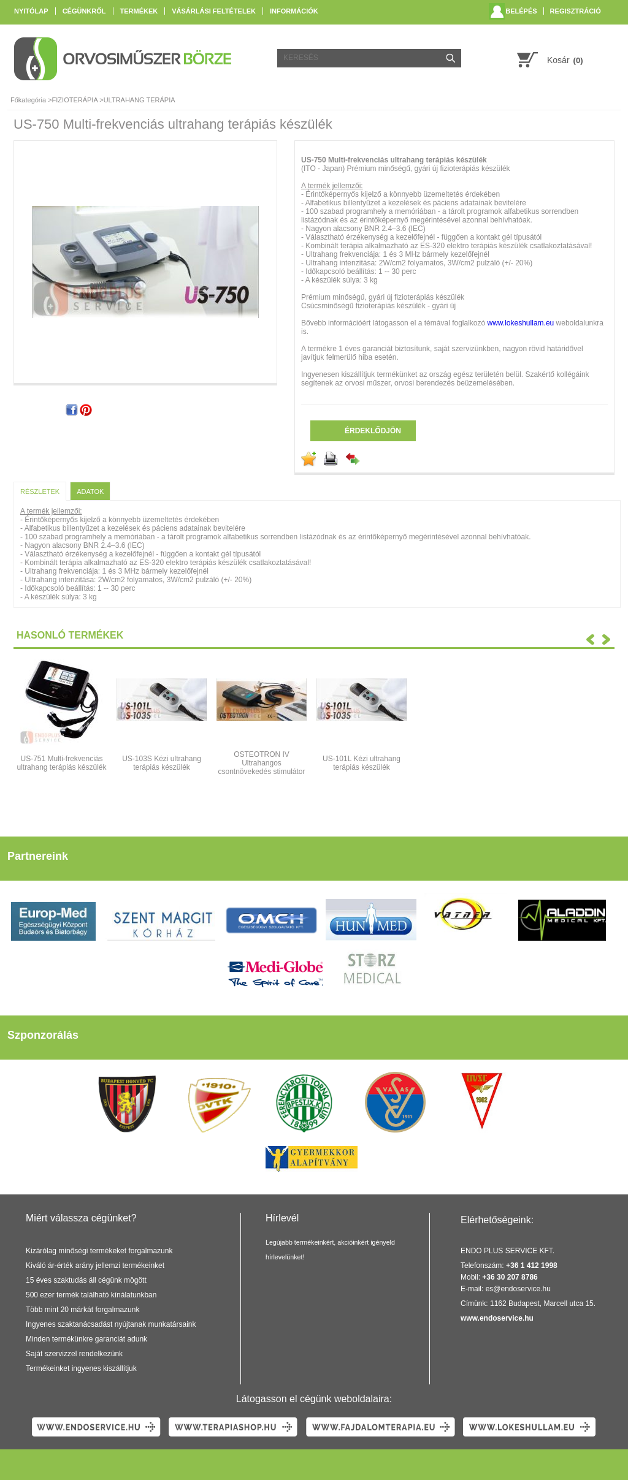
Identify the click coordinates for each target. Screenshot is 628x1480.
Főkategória (28, 100)
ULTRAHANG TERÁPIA (139, 100)
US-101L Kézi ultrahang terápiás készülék (361, 763)
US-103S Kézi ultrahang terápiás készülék (161, 763)
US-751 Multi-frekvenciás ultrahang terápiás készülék (61, 763)
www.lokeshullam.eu (521, 323)
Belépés (521, 11)
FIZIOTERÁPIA (75, 100)
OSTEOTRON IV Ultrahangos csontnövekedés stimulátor (261, 763)
